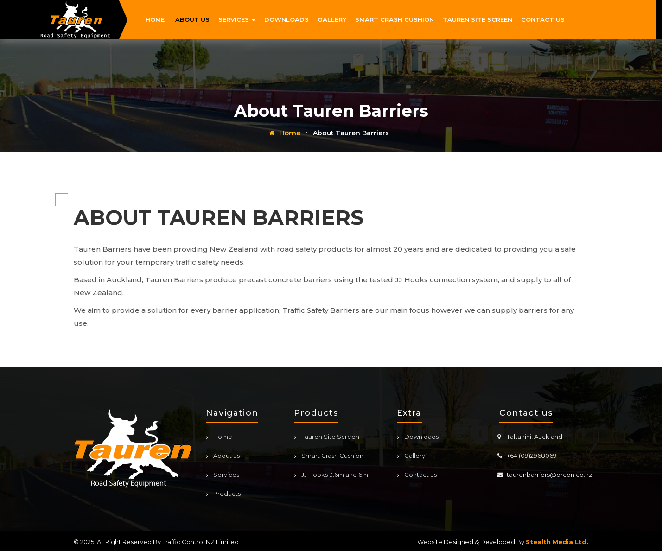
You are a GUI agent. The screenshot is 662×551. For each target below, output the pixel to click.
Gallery (414, 455)
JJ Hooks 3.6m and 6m (334, 474)
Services (226, 474)
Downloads (421, 436)
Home (285, 132)
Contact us (420, 474)
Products (227, 493)
